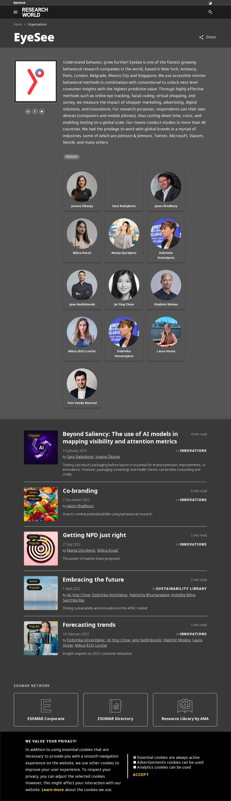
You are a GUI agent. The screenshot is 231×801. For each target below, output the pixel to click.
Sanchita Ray (73, 600)
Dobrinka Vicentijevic (110, 595)
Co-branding (80, 491)
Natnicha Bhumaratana (149, 595)
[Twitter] (41, 112)
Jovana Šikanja (108, 457)
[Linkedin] (28, 112)
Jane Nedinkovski (146, 640)
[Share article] (207, 37)
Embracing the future (93, 580)
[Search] (210, 12)
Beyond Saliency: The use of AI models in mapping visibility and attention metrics (120, 437)
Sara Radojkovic (80, 457)
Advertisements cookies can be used (170, 762)
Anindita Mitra (183, 595)
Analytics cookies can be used (164, 767)
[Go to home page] (35, 12)
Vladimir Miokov (177, 640)
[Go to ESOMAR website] (19, 3)
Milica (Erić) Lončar (91, 645)
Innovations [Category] (193, 450)
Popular (34, 436)
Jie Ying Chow (78, 595)
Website (71, 157)
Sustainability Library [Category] (181, 588)
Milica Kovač (107, 550)
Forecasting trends (89, 625)
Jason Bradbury (80, 506)
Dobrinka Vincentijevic (86, 640)
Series (33, 492)
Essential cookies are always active (168, 757)
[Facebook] (35, 112)
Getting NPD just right (94, 535)
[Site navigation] (15, 12)
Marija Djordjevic (81, 550)
